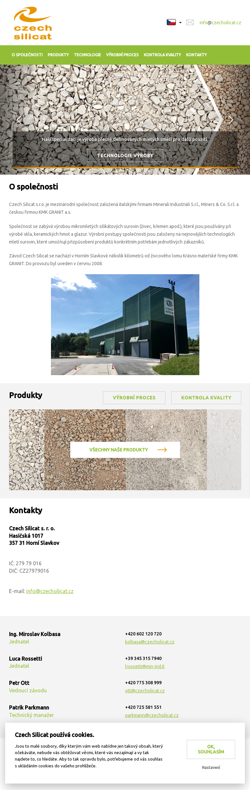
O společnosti (27, 55)
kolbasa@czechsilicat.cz (150, 641)
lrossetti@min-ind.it (145, 666)
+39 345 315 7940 (143, 658)
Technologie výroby (125, 155)
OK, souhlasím (211, 749)
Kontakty (196, 55)
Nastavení (211, 767)
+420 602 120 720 (143, 633)
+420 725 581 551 (143, 707)
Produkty (58, 55)
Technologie (87, 55)
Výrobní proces (122, 55)
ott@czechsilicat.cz (145, 690)
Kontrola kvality (162, 55)
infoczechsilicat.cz (220, 22)
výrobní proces (134, 397)
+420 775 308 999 (143, 682)
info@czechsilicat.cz (50, 591)
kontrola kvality (206, 397)
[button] (174, 19)
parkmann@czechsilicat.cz (152, 715)
